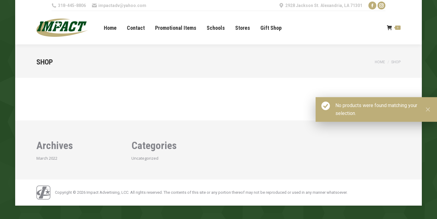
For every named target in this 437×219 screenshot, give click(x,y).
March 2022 (46, 158)
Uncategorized (144, 158)
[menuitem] (110, 27)
